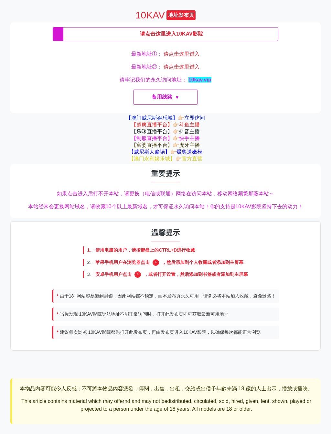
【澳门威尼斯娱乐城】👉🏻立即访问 (165, 118)
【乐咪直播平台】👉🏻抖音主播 (165, 131)
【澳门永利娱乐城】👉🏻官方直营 (165, 158)
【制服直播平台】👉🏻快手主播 (165, 138)
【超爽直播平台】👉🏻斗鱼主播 (165, 124)
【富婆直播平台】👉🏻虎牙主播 (165, 145)
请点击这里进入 (182, 54)
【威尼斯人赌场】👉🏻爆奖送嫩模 (165, 152)
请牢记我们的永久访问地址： (165, 79)
